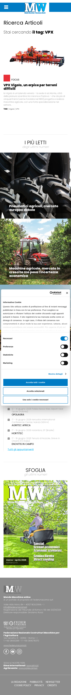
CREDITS (52, 685)
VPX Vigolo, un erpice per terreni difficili (30, 87)
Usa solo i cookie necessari (35, 400)
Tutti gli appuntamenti (21, 449)
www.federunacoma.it (15, 645)
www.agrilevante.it (28, 668)
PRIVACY (39, 685)
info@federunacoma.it (15, 607)
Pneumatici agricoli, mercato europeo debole (33, 208)
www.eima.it (32, 665)
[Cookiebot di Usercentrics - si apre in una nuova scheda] (49, 293)
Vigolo (11, 109)
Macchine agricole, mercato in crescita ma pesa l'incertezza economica (34, 272)
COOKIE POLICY (22, 685)
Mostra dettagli (55, 374)
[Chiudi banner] (67, 293)
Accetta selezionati (35, 391)
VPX (17, 109)
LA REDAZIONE (19, 681)
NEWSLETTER (53, 681)
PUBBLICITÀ (36, 681)
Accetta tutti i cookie (35, 382)
